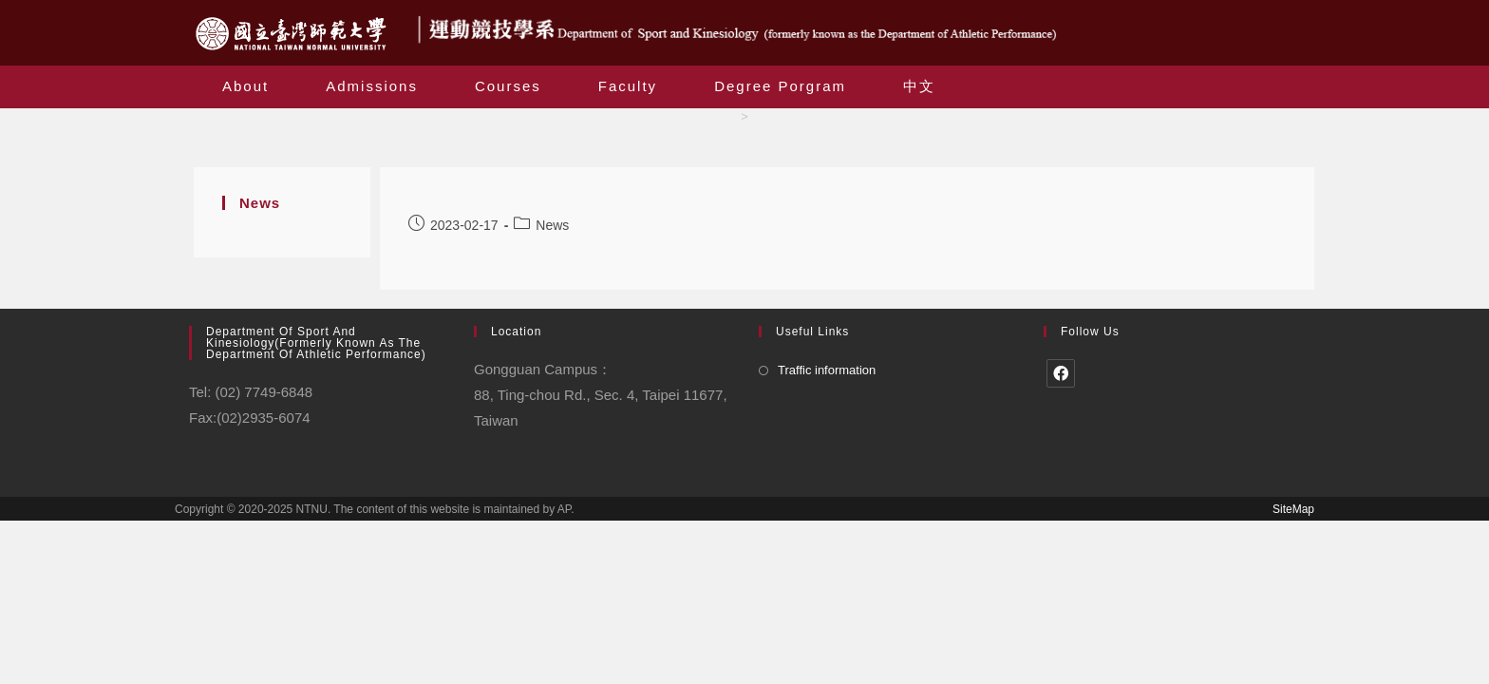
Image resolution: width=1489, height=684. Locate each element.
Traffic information (827, 370)
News (552, 225)
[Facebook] (1060, 373)
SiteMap (1293, 509)
